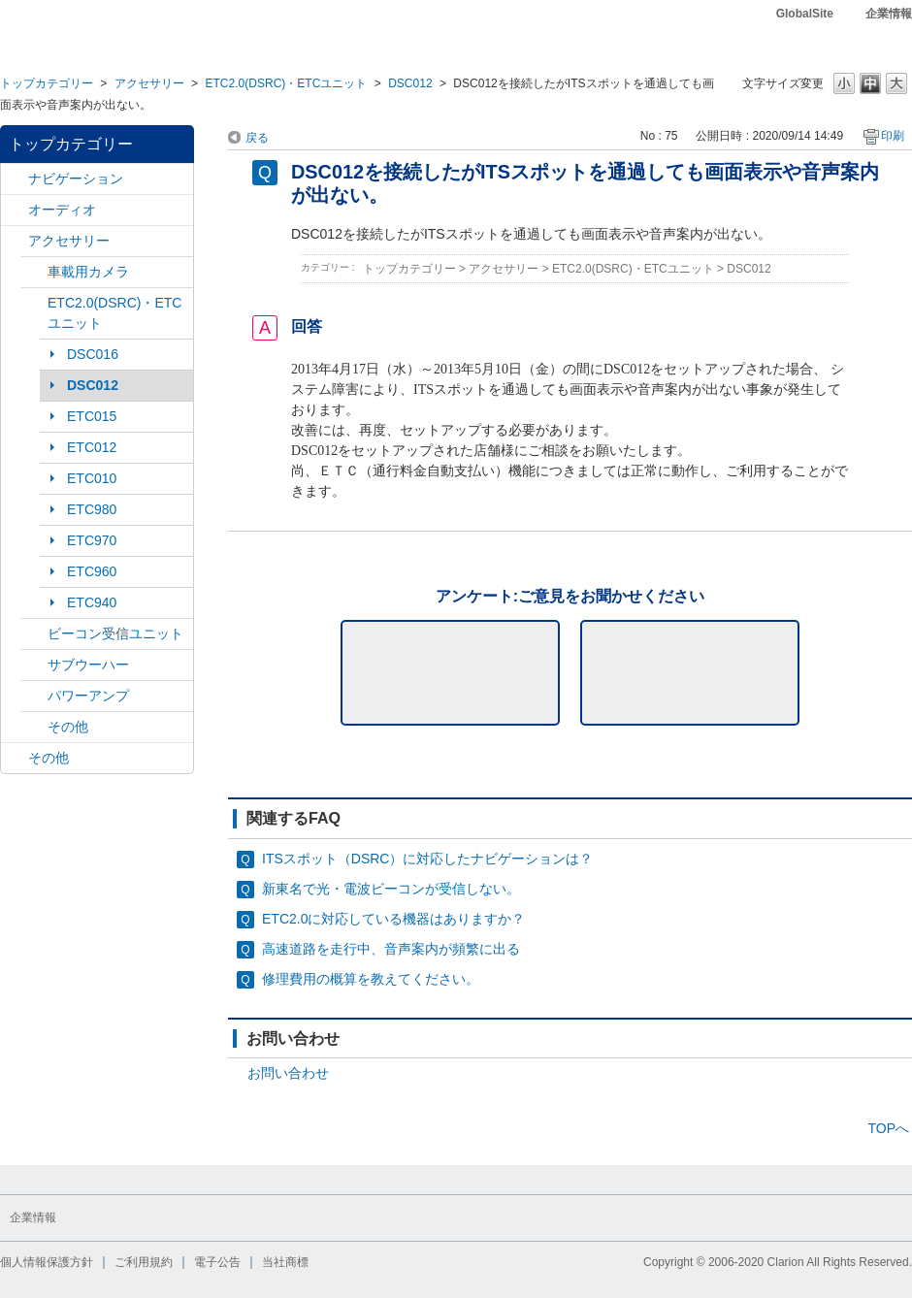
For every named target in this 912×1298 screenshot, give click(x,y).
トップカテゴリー (46, 83)
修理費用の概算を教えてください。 (370, 979)
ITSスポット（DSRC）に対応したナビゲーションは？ (427, 858)
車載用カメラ (88, 271)
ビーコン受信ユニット (115, 633)
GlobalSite (804, 13)
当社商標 (285, 1262)
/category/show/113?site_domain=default (34, 696)
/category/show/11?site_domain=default (14, 758)
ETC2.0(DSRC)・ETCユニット (286, 83)
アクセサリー (149, 83)
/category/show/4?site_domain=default (14, 210)
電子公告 (217, 1262)
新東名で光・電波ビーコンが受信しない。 (391, 888)
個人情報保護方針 (46, 1262)
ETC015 (91, 416)
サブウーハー (88, 664)
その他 (68, 726)
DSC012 (410, 83)
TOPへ (888, 1128)
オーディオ (62, 209)
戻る (257, 138)
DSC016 (92, 354)
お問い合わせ (288, 1073)
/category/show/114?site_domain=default (34, 272)
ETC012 (91, 447)
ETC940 (91, 602)
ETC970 (91, 540)
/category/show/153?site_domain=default (34, 634)
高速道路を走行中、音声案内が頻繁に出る (391, 949)
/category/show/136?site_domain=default (34, 303)
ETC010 (91, 478)
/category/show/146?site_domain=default (34, 665)
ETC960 (91, 571)
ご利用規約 (143, 1262)
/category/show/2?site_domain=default (14, 179)
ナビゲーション (75, 178)
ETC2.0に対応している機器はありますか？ (393, 918)
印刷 (892, 136)
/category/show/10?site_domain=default (14, 241)
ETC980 (91, 509)
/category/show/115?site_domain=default (34, 727)
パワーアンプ (88, 695)
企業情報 (888, 13)
